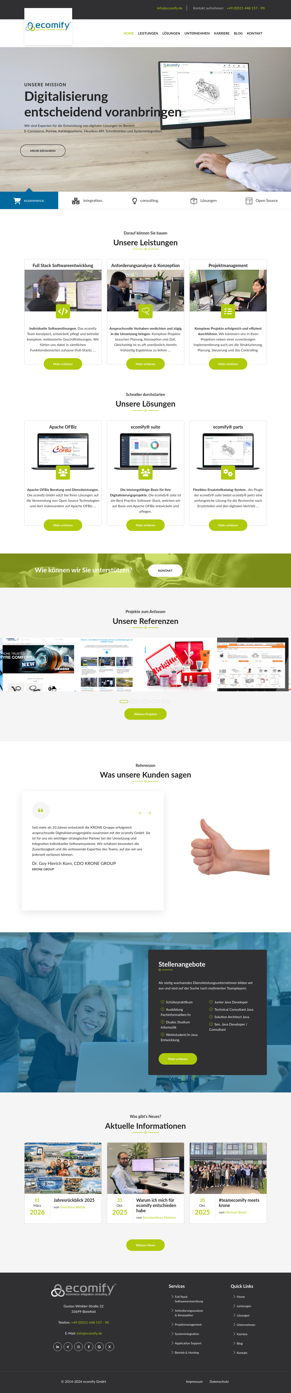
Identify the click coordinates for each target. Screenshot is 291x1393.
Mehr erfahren (63, 364)
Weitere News (145, 1245)
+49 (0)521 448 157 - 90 (90, 1322)
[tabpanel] (145, 119)
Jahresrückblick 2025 (74, 1200)
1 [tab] (124, 701)
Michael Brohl (235, 1212)
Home (129, 33)
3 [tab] (145, 701)
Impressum (194, 1381)
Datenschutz (219, 1381)
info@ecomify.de (89, 1333)
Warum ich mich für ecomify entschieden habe (156, 1205)
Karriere (221, 33)
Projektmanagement (188, 1324)
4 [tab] (155, 701)
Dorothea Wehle (72, 1207)
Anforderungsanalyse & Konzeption (189, 1313)
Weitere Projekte (145, 714)
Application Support (188, 1343)
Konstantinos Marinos (159, 1217)
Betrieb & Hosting (187, 1352)
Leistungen (148, 33)
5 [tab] (165, 701)
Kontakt (254, 33)
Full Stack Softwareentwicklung (189, 1299)
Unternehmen (197, 33)
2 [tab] (134, 701)
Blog (238, 33)
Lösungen (171, 33)
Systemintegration (187, 1334)
